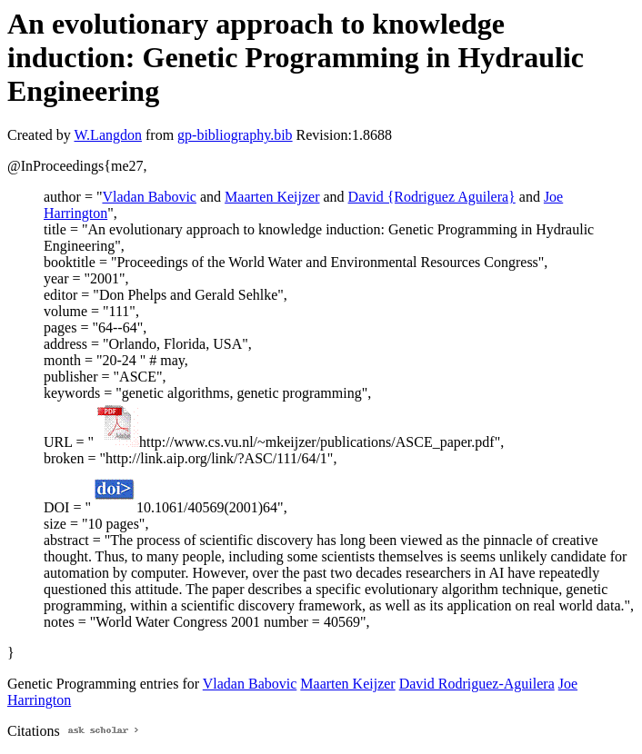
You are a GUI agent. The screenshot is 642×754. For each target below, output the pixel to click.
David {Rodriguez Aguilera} (432, 196)
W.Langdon (108, 135)
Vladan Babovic (149, 196)
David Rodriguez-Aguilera (477, 683)
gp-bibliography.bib (235, 135)
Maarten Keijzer (272, 196)
